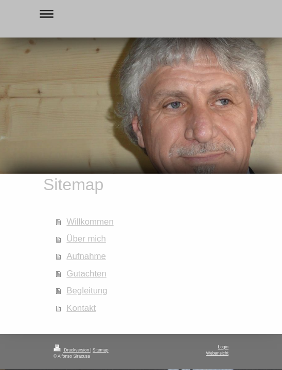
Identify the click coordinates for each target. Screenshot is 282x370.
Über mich (85, 239)
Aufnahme (86, 256)
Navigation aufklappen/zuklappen (141, 14)
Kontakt (81, 308)
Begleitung (86, 290)
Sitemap (101, 350)
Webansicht (217, 353)
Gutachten (86, 274)
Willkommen (89, 222)
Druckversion (72, 350)
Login (223, 346)
